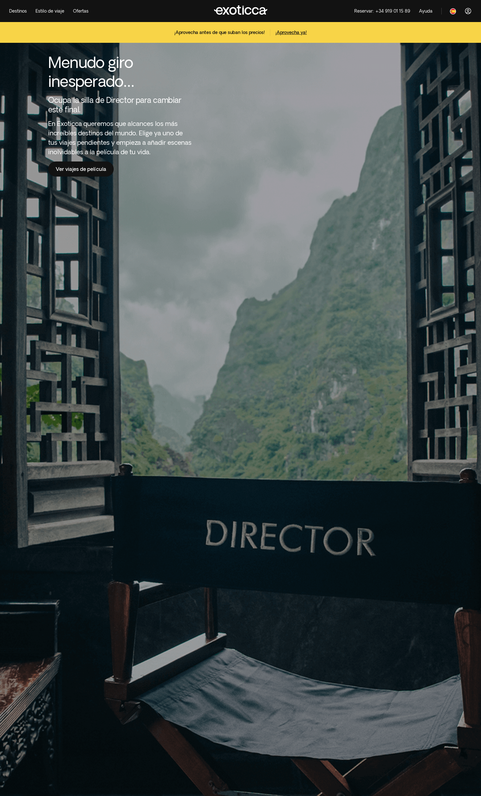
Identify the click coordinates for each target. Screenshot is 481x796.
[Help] (426, 11)
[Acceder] (468, 11)
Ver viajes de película (81, 169)
